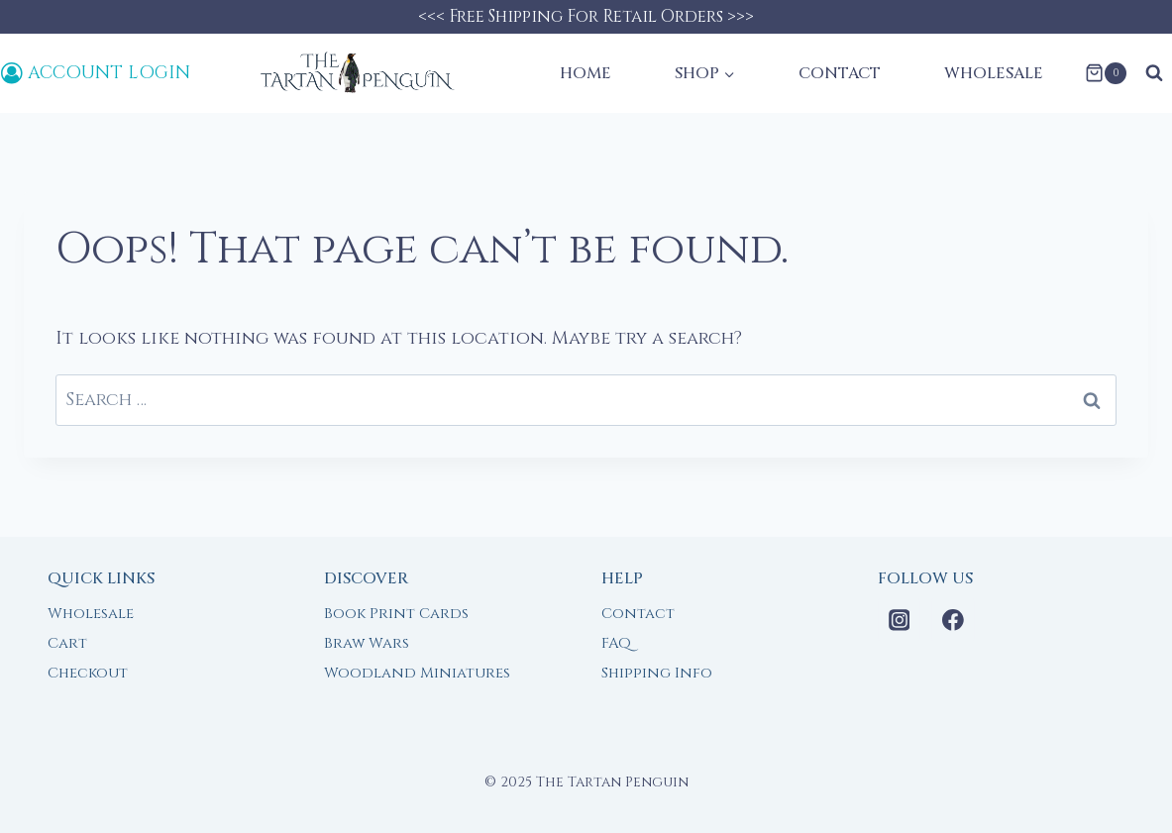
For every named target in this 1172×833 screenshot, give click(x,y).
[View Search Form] (1154, 73)
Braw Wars (366, 643)
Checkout (88, 673)
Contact (840, 73)
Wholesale (993, 73)
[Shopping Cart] (1105, 73)
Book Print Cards (396, 613)
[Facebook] (953, 620)
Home (585, 73)
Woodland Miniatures (417, 673)
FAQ (616, 643)
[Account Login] (95, 73)
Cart (67, 643)
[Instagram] (899, 620)
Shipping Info (656, 673)
